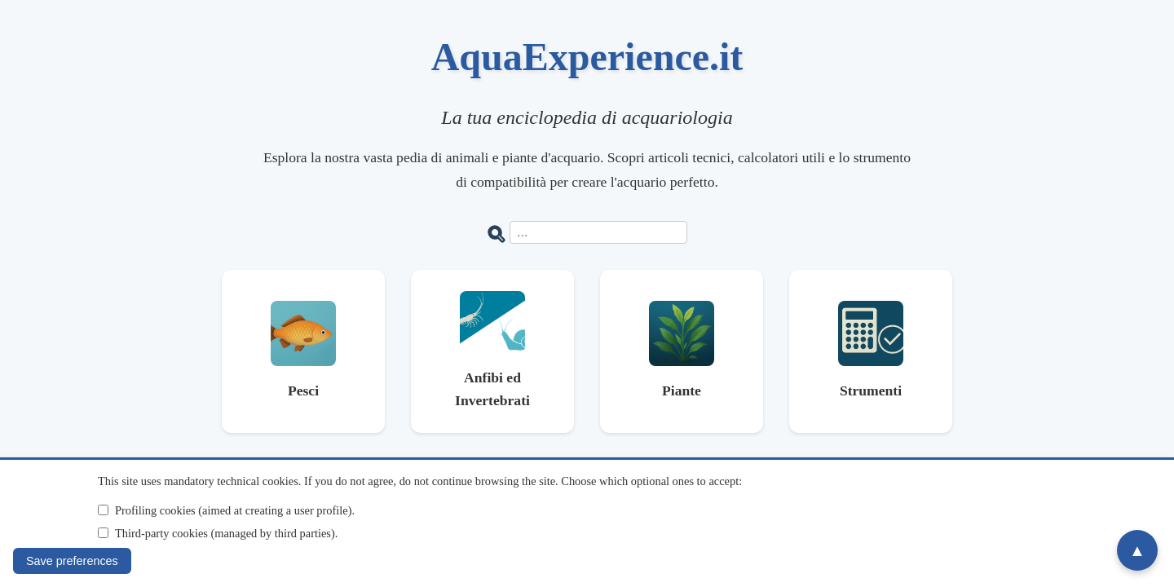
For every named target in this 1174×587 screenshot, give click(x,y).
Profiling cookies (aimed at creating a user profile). (235, 510)
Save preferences (72, 560)
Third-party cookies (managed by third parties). (226, 533)
